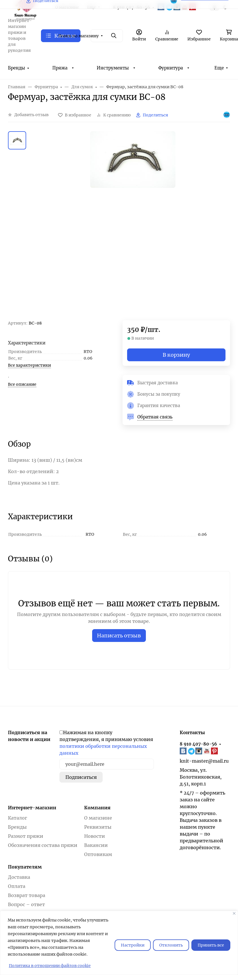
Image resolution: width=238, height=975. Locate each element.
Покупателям (25, 867)
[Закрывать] (234, 913)
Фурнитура (170, 68)
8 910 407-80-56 (198, 744)
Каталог (17, 818)
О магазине (98, 818)
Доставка (19, 877)
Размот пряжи (25, 836)
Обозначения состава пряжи (42, 845)
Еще (219, 68)
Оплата (16, 886)
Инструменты (113, 68)
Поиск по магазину (78, 35)
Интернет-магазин (32, 807)
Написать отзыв (119, 635)
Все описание (22, 384)
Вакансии (96, 845)
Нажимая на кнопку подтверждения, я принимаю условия (106, 743)
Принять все (211, 945)
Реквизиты (97, 827)
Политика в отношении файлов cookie (50, 965)
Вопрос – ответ (26, 904)
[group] (132, 225)
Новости (94, 836)
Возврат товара (26, 895)
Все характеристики (29, 365)
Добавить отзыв (31, 114)
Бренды (16, 68)
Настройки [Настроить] (132, 945)
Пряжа (59, 68)
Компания (97, 807)
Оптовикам (98, 854)
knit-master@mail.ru (204, 761)
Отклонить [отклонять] (171, 945)
